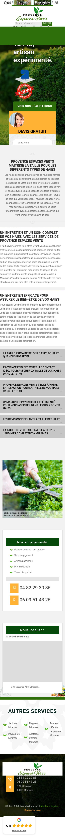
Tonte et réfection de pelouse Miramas (53, 729)
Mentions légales (49, 806)
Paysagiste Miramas (11, 736)
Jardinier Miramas (10, 725)
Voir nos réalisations (35, 106)
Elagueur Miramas (31, 725)
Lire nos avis (19, 830)
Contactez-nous (32, 810)
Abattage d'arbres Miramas (31, 738)
